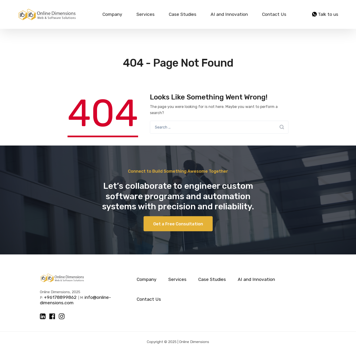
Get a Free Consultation (178, 224)
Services (145, 14)
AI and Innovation (229, 14)
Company (112, 14)
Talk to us (325, 14)
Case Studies (182, 14)
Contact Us (274, 14)
